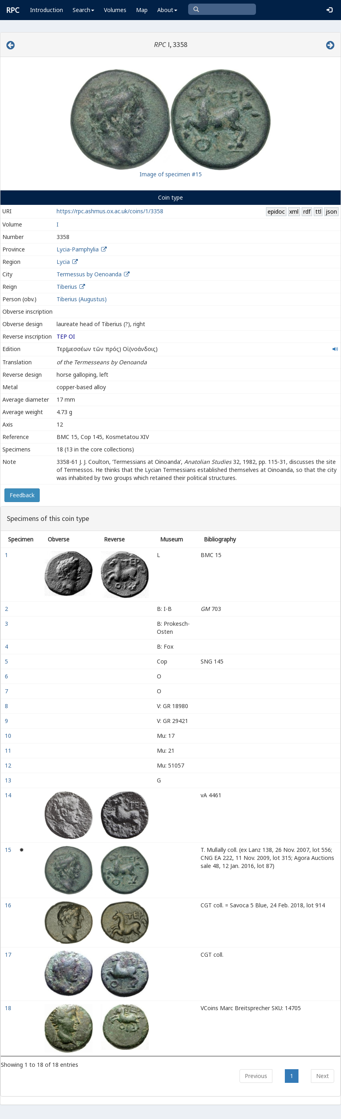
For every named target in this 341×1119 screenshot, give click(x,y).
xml (293, 211)
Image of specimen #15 (171, 174)
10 (9, 735)
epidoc (276, 211)
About (167, 10)
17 (9, 954)
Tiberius (67, 286)
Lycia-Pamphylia (78, 249)
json (331, 211)
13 (9, 780)
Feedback (22, 495)
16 (9, 905)
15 (9, 850)
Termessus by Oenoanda (89, 274)
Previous (256, 1076)
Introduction (46, 10)
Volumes (115, 10)
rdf (307, 211)
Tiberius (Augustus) (82, 299)
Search (83, 10)
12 (9, 765)
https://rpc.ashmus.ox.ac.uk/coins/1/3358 (110, 211)
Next (322, 1076)
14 (9, 795)
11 (9, 750)
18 (9, 1008)
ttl (318, 211)
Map (142, 10)
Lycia (63, 261)
